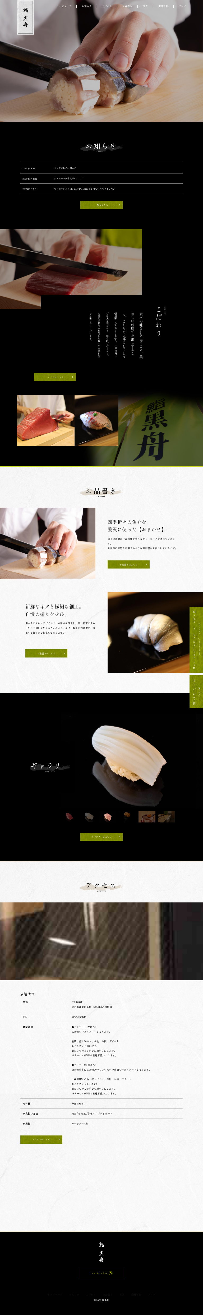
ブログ (182, 6)
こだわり (107, 6)
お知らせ (87, 6)
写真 (145, 6)
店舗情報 (163, 6)
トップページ (63, 6)
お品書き (127, 6)
